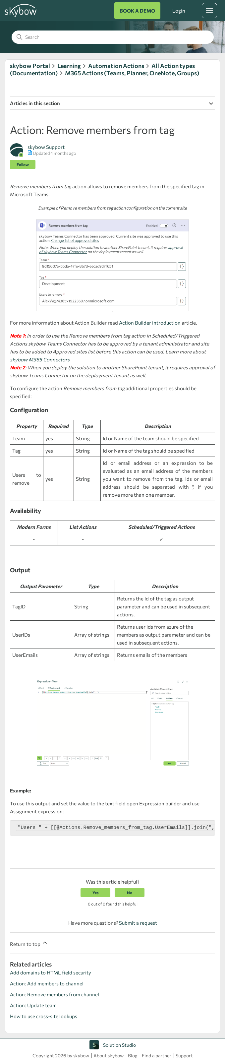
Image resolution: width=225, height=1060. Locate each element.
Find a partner (156, 1055)
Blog (133, 1055)
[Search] (113, 37)
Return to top (29, 943)
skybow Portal (30, 65)
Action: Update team (33, 1005)
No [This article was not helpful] (129, 892)
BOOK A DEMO (137, 11)
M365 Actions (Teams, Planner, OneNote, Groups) (132, 73)
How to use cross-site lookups (43, 1016)
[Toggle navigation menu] (209, 10)
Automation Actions (116, 65)
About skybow (108, 1055)
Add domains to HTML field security (50, 972)
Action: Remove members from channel (54, 994)
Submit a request (138, 923)
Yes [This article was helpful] (95, 892)
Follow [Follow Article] (23, 164)
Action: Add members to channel (47, 983)
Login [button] (178, 11)
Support (184, 1055)
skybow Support (46, 147)
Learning (69, 65)
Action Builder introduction (150, 323)
